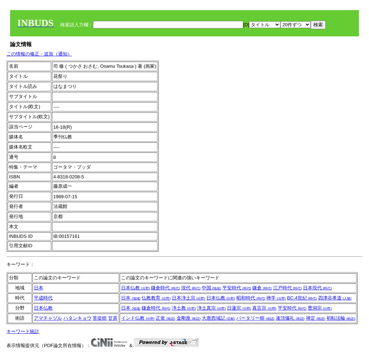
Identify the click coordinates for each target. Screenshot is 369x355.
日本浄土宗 (188, 298)
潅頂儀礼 (290, 318)
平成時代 (43, 298)
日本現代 (317, 287)
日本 (38, 287)
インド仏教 (138, 318)
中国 (211, 287)
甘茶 (112, 318)
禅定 (315, 318)
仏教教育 (156, 298)
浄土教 (184, 308)
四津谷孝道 (335, 298)
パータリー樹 (255, 318)
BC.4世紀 (302, 298)
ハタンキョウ (77, 318)
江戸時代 (287, 287)
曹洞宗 (320, 308)
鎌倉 (262, 287)
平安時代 (236, 287)
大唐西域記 (218, 318)
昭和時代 (250, 298)
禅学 (276, 298)
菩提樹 (100, 318)
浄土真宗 (211, 308)
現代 (191, 287)
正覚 (165, 318)
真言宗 (264, 308)
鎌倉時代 (165, 287)
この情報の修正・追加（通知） (39, 54)
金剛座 (189, 318)
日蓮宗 (239, 308)
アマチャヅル (48, 318)
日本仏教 (135, 287)
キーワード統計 (22, 331)
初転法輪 (340, 318)
